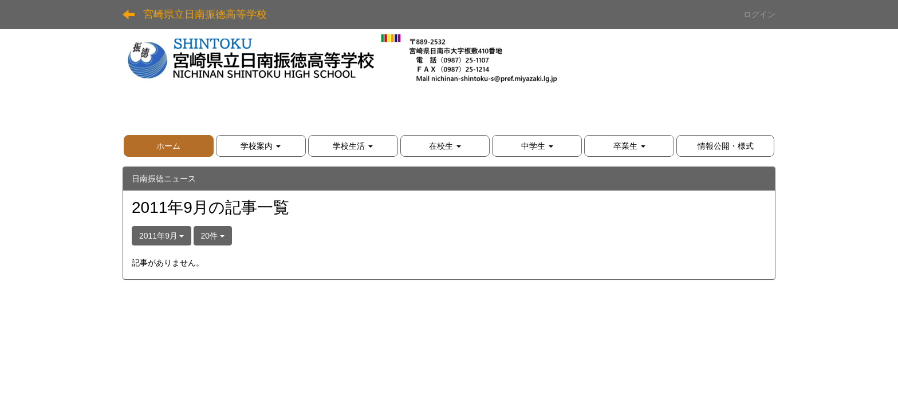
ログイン (759, 14)
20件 (212, 235)
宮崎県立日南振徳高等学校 (205, 14)
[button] (261, 146)
